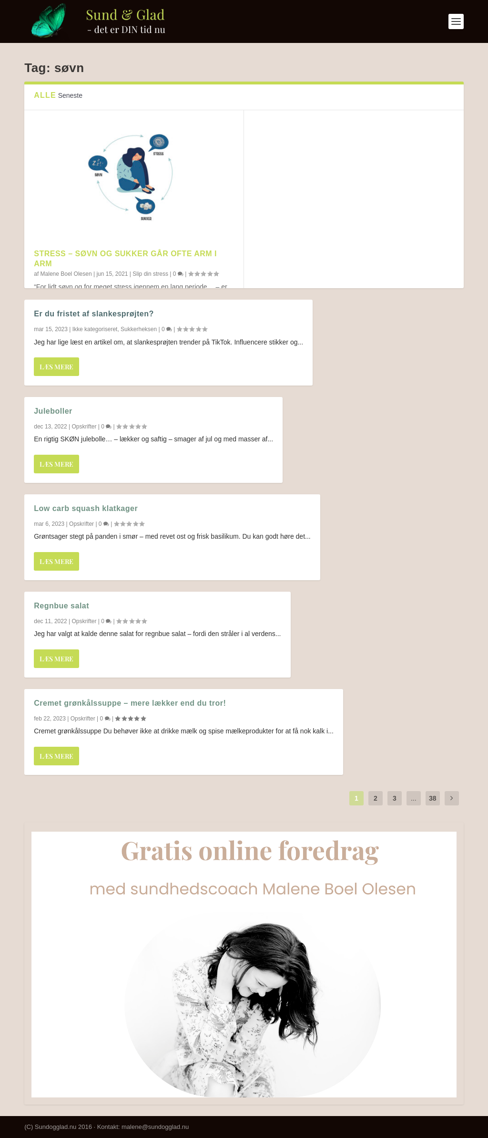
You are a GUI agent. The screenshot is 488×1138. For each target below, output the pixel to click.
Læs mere (56, 366)
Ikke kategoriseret (95, 329)
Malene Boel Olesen (66, 274)
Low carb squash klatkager (86, 508)
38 (433, 798)
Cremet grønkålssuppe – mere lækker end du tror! (130, 703)
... (414, 798)
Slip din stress (150, 274)
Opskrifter (83, 426)
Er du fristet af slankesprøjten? (94, 314)
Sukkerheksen (139, 329)
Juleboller (53, 411)
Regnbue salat (61, 606)
